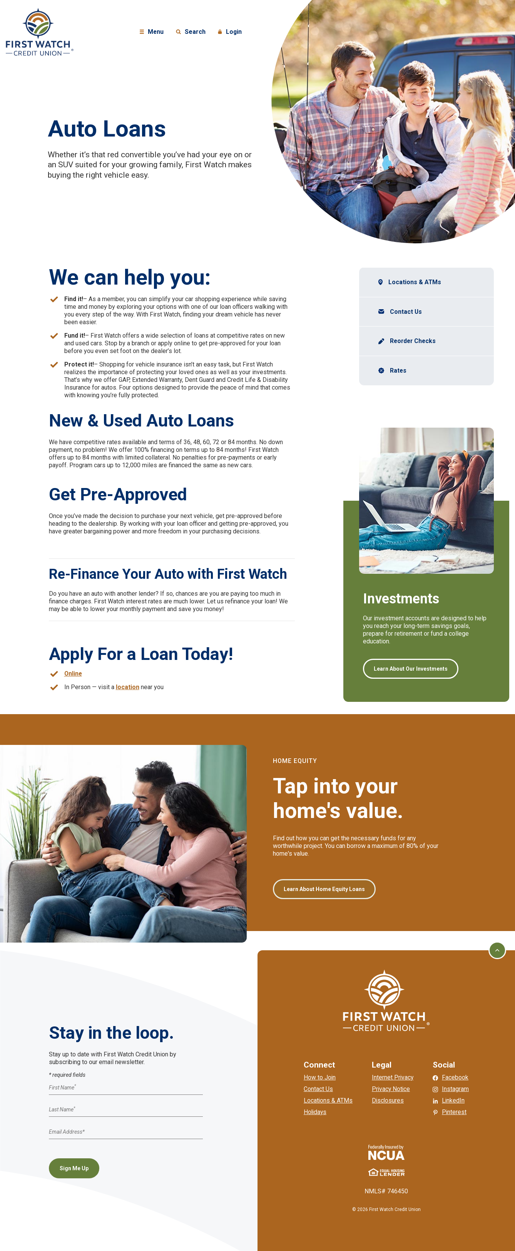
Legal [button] (381, 1064)
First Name (62, 1087)
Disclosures (388, 1100)
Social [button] (444, 1064)
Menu (152, 32)
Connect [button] (319, 1064)
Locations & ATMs (414, 282)
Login (230, 32)
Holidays (315, 1112)
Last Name (62, 1110)
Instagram (456, 1089)
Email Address (67, 1132)
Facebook (456, 1077)
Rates (398, 371)
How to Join (319, 1077)
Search (191, 32)
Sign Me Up (74, 1168)
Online (73, 673)
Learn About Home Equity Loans (324, 889)
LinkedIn (454, 1100)
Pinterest (455, 1112)
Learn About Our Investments (411, 669)
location (127, 687)
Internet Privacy (393, 1077)
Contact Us (406, 311)
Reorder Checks (415, 341)
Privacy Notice (391, 1089)
